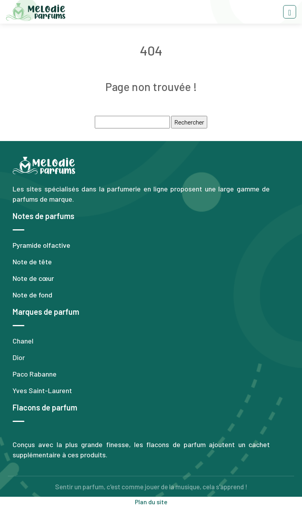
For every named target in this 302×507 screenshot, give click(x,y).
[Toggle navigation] (289, 12)
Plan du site (151, 501)
